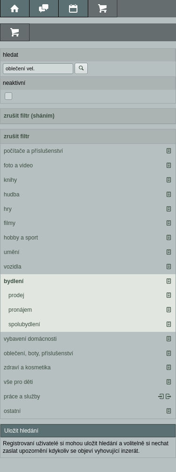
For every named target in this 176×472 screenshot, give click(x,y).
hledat (10, 55)
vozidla (12, 266)
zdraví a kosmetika (27, 367)
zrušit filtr (17, 136)
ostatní (12, 411)
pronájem (20, 310)
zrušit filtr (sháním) (29, 115)
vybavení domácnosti (30, 339)
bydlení (13, 281)
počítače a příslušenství (33, 151)
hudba (11, 194)
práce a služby (22, 396)
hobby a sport (21, 237)
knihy (10, 180)
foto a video (18, 165)
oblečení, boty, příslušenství (38, 353)
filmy (9, 223)
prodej (16, 295)
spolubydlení (24, 324)
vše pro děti (18, 382)
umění (11, 252)
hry (8, 209)
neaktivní (14, 83)
